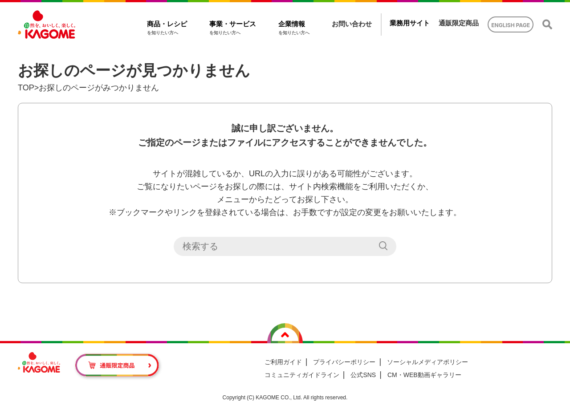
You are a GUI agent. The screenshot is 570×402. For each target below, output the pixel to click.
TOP (26, 87)
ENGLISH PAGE (510, 25)
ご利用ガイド (283, 361)
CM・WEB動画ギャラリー (424, 374)
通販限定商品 (459, 23)
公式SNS (363, 374)
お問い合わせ (352, 24)
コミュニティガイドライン (302, 374)
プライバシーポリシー (344, 361)
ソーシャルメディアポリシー (427, 361)
